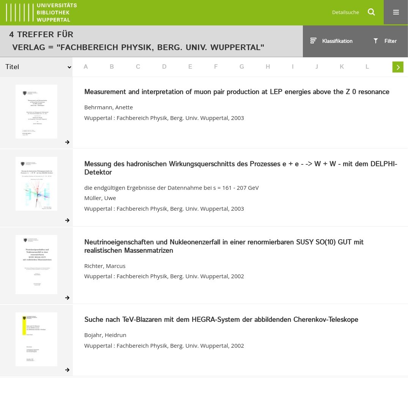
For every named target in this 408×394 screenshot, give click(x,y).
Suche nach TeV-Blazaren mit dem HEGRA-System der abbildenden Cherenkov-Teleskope (221, 320)
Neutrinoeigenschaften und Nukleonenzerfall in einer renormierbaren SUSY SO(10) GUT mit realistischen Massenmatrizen (224, 247)
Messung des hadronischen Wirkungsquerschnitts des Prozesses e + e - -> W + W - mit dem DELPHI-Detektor (240, 169)
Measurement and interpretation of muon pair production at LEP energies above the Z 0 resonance (236, 92)
